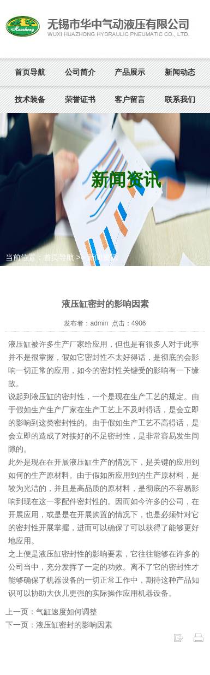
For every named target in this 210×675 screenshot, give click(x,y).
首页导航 (30, 72)
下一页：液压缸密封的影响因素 (58, 624)
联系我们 (180, 99)
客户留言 (130, 99)
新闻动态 (180, 72)
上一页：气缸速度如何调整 (51, 611)
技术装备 (30, 99)
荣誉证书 (80, 99)
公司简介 (80, 72)
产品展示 (130, 72)
